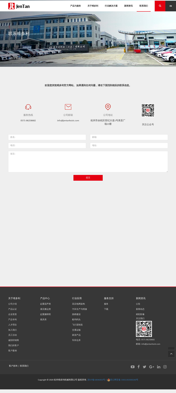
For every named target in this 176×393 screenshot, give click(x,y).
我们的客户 (13, 346)
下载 (106, 309)
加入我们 (12, 330)
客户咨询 (13, 366)
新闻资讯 (128, 5)
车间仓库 (76, 340)
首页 (11, 58)
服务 (106, 304)
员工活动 (12, 335)
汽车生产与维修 (79, 309)
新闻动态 (140, 309)
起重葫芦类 (45, 304)
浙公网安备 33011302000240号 (122, 380)
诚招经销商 (13, 340)
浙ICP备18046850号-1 (97, 380)
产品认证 (12, 309)
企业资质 (12, 314)
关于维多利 (93, 5)
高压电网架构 (78, 304)
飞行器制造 (77, 325)
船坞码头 (76, 320)
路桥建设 (76, 314)
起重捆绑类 (45, 314)
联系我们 (143, 5)
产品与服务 (75, 5)
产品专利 (12, 320)
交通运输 (76, 330)
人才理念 (12, 325)
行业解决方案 (111, 5)
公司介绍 (12, 304)
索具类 (43, 320)
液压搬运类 (45, 309)
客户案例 (12, 351)
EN (171, 6)
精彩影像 (140, 314)
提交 (88, 178)
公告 (138, 304)
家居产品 (76, 335)
